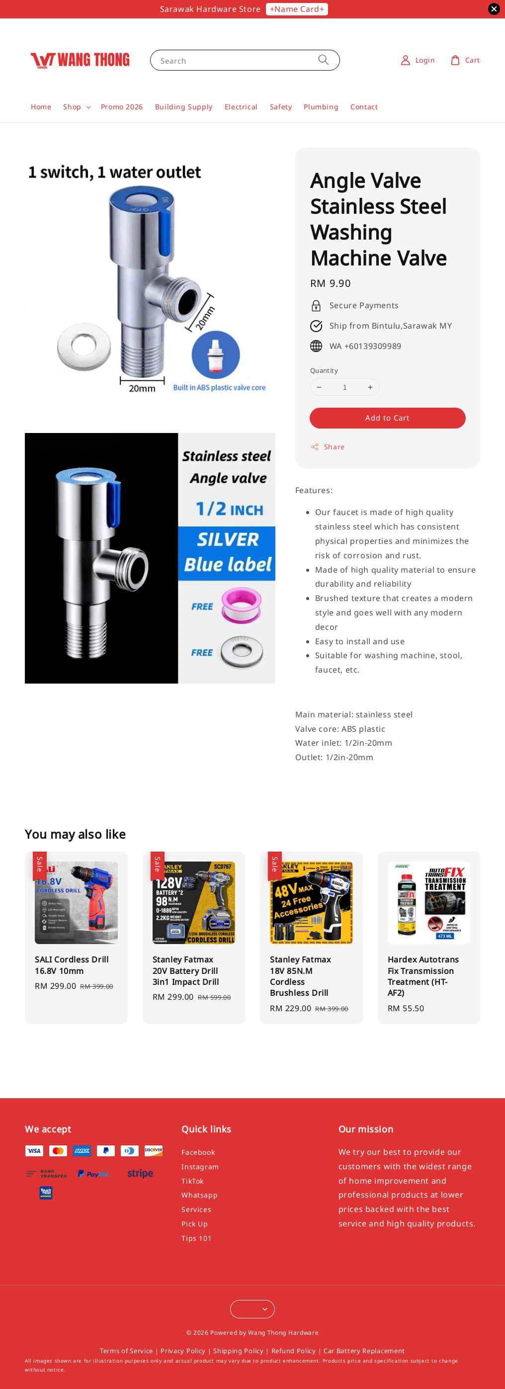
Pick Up (194, 1223)
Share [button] (327, 446)
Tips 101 (196, 1238)
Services (196, 1209)
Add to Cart (387, 418)
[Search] (323, 60)
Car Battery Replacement (364, 1350)
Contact (364, 106)
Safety (281, 106)
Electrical (241, 106)
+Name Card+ (297, 8)
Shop (72, 106)
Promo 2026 (122, 106)
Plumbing (321, 106)
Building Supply (184, 106)
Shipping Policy (238, 1350)
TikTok (192, 1181)
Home (41, 106)
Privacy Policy (183, 1350)
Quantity (324, 370)
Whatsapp (199, 1195)
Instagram (200, 1166)
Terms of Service (126, 1350)
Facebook (198, 1152)
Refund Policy (293, 1350)
